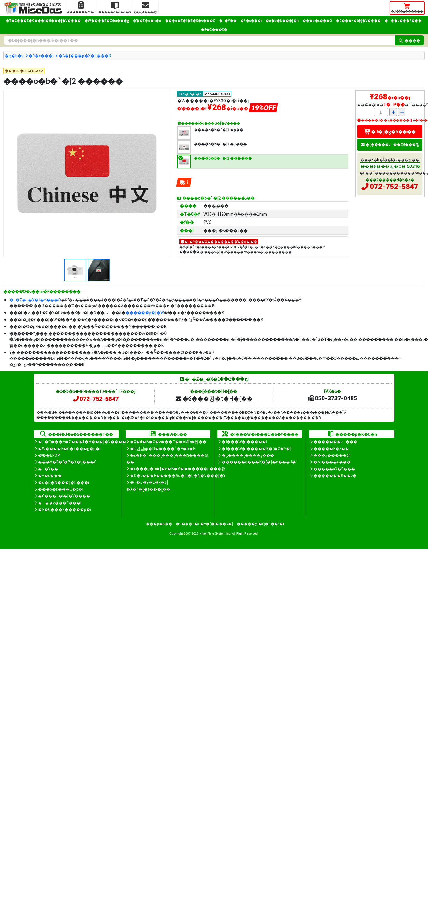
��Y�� (228, 20)
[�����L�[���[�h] (199, 40)
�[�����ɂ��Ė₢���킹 (389, 144)
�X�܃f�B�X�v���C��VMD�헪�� (168, 441)
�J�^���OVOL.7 (224, 246)
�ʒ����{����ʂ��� (248, 455)
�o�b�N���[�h (282, 20)
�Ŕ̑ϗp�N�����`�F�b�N (163, 448)
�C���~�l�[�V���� (358, 20)
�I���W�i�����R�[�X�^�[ (256, 448)
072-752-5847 (394, 186)
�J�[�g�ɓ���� (390, 131)
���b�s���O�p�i (60, 489)
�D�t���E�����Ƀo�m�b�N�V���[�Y (177, 475)
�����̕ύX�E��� (334, 468)
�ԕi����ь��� (332, 462)
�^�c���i (251, 20)
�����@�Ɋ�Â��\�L (261, 523)
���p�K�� (159, 523)
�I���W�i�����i (244, 441)
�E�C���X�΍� (214, 29)
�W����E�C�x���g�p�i (69, 448)
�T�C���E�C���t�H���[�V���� (43, 20)
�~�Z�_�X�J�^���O (35, 299)
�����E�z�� (331, 448)
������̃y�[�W (145, 312)
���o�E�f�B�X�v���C (190, 20)
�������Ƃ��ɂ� (335, 475)
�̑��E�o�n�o (147, 20)
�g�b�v (14, 55)
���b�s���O (317, 20)
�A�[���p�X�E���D (84, 55)
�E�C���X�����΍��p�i (64, 509)
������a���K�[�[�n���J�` (260, 462)
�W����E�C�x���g (107, 20)
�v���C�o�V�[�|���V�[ (204, 523)
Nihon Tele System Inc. (215, 533)
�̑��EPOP (49, 455)
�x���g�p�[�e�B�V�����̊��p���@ (177, 468)
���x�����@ (332, 455)
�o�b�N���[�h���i (63, 482)
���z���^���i (403, 20)
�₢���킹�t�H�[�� (214, 398)
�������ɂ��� (335, 441)
